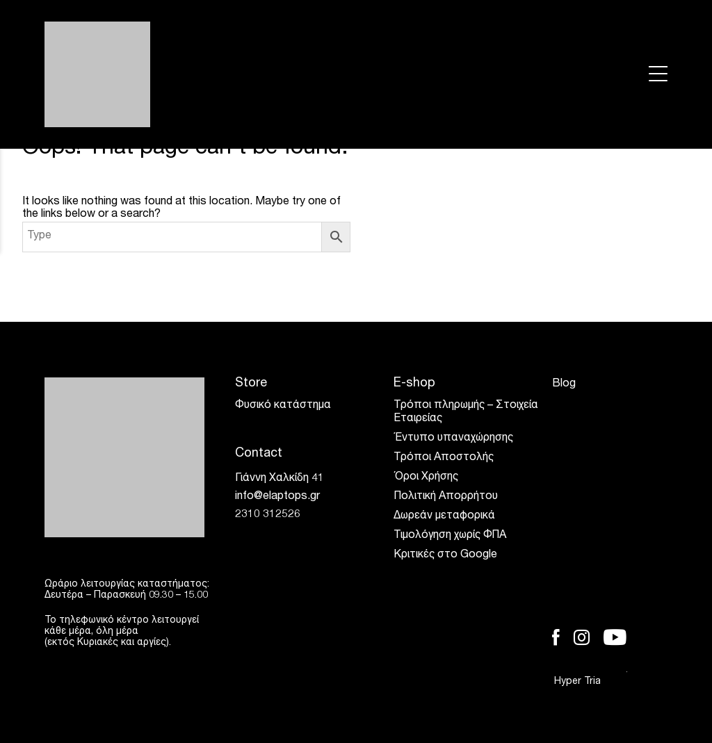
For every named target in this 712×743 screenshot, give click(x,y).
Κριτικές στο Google (445, 555)
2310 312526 (267, 515)
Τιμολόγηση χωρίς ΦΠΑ (450, 535)
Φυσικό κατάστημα (283, 405)
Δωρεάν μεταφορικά (444, 516)
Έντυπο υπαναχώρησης (453, 438)
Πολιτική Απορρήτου (446, 497)
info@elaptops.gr (277, 497)
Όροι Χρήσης (426, 477)
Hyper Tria (590, 681)
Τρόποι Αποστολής (444, 458)
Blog (564, 384)
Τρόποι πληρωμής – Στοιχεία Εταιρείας (466, 412)
